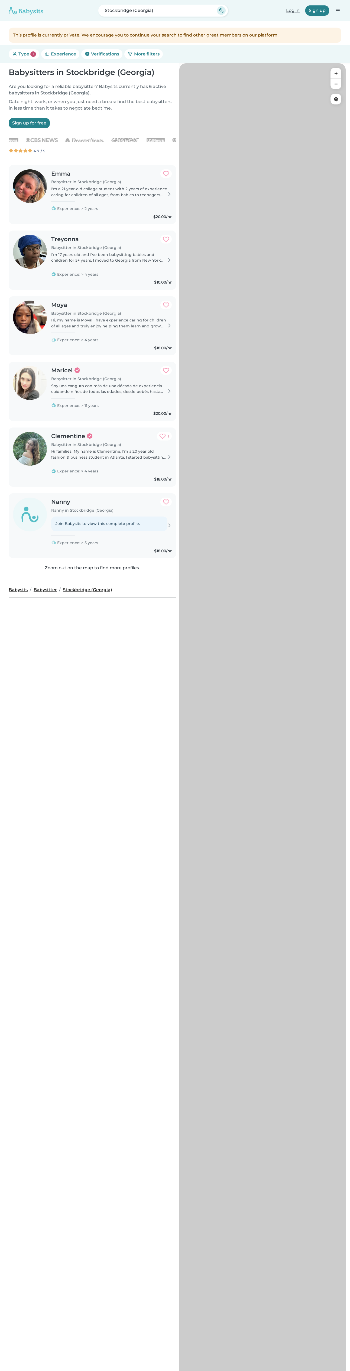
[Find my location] (335, 99)
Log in (293, 10)
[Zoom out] (335, 83)
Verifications (102, 54)
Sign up (317, 10)
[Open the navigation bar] (337, 10)
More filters (144, 54)
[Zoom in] (335, 73)
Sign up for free (29, 123)
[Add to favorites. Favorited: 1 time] (164, 436)
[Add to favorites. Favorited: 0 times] (166, 173)
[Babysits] (26, 10)
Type (24, 54)
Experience (60, 54)
